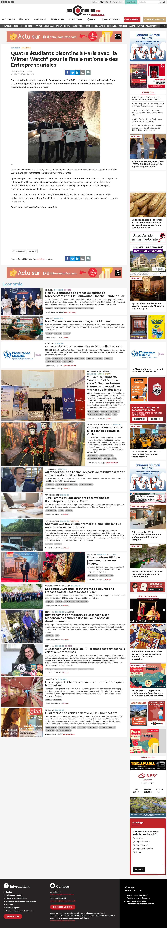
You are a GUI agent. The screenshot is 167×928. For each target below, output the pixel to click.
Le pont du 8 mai (142, 845)
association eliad (64, 727)
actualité (49, 344)
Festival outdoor (93, 411)
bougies (48, 700)
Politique (74, 521)
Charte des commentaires (16, 898)
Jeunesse (26, 48)
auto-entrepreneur (19, 251)
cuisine (71, 308)
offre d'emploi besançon (94, 358)
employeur (49, 602)
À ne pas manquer (148, 596)
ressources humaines (86, 669)
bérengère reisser (52, 669)
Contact (9, 892)
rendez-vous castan (86, 485)
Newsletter (13, 916)
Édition (86, 15)
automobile (49, 485)
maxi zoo (67, 333)
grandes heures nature (95, 414)
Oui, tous (139, 838)
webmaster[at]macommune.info (62, 921)
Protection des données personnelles (21, 901)
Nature (100, 374)
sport (114, 414)
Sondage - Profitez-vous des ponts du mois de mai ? (146, 832)
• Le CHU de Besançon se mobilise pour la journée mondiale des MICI (147, 112)
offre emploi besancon (53, 361)
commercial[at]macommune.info (63, 901)
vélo (57, 636)
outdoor (108, 414)
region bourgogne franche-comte (66, 485)
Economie (15, 48)
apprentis (49, 308)
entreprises (72, 669)
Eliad (73, 727)
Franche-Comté (52, 495)
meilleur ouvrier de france (84, 308)
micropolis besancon (94, 459)
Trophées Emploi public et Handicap (75, 602)
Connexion (156, 419)
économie (63, 669)
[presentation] (131, 610)
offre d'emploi (79, 358)
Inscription (139, 419)
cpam (48, 358)
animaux (49, 333)
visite (114, 459)
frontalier (58, 544)
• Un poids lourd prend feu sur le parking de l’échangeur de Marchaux (148, 105)
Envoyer (139, 869)
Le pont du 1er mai (143, 842)
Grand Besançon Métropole (99, 372)
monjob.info (69, 358)
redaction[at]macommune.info (62, 895)
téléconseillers (67, 361)
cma (56, 308)
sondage (107, 459)
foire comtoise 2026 (106, 456)
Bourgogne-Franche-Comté (99, 425)
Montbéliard (51, 469)
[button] (159, 2)
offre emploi (108, 358)
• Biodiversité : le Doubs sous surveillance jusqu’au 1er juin (147, 120)
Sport (107, 374)
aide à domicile (51, 727)
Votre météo (148, 758)
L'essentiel (148, 92)
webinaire (69, 511)
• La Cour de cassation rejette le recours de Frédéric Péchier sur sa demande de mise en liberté (148, 128)
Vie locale (111, 554)
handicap (59, 602)
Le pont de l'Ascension (144, 849)
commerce (57, 333)
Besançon (91, 554)
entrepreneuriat (51, 511)
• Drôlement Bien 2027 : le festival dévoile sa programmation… (146, 98)
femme (61, 511)
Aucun (138, 852)
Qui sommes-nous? (14, 895)
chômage (49, 544)
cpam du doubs (57, 358)
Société (67, 290)
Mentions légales (13, 908)
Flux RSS (9, 905)
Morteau (49, 318)
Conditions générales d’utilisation (19, 911)
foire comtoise (92, 456)
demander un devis (62, 907)
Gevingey (49, 290)
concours (63, 308)
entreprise (32, 251)
